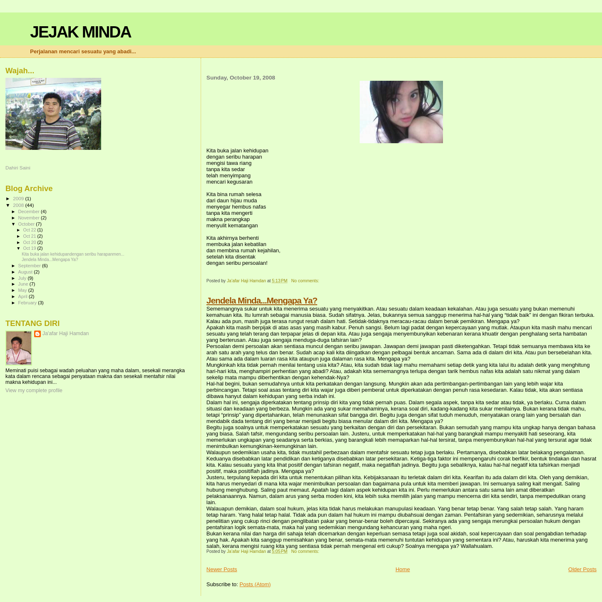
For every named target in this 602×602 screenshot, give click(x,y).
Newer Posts (221, 569)
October (27, 223)
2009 (19, 198)
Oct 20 (30, 242)
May (23, 290)
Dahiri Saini (17, 167)
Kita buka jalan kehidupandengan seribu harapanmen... (73, 254)
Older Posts (582, 569)
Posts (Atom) (255, 584)
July (23, 278)
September (30, 265)
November (29, 217)
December (29, 211)
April (23, 296)
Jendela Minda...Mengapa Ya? (261, 300)
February (28, 302)
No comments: (306, 281)
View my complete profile (33, 390)
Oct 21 (30, 236)
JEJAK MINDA (80, 32)
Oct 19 (30, 248)
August (26, 271)
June (24, 283)
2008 (19, 205)
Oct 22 (30, 229)
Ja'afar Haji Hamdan (65, 333)
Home (403, 569)
